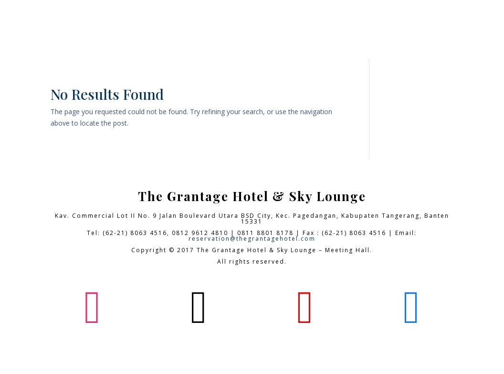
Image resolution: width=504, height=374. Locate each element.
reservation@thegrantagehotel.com (252, 239)
